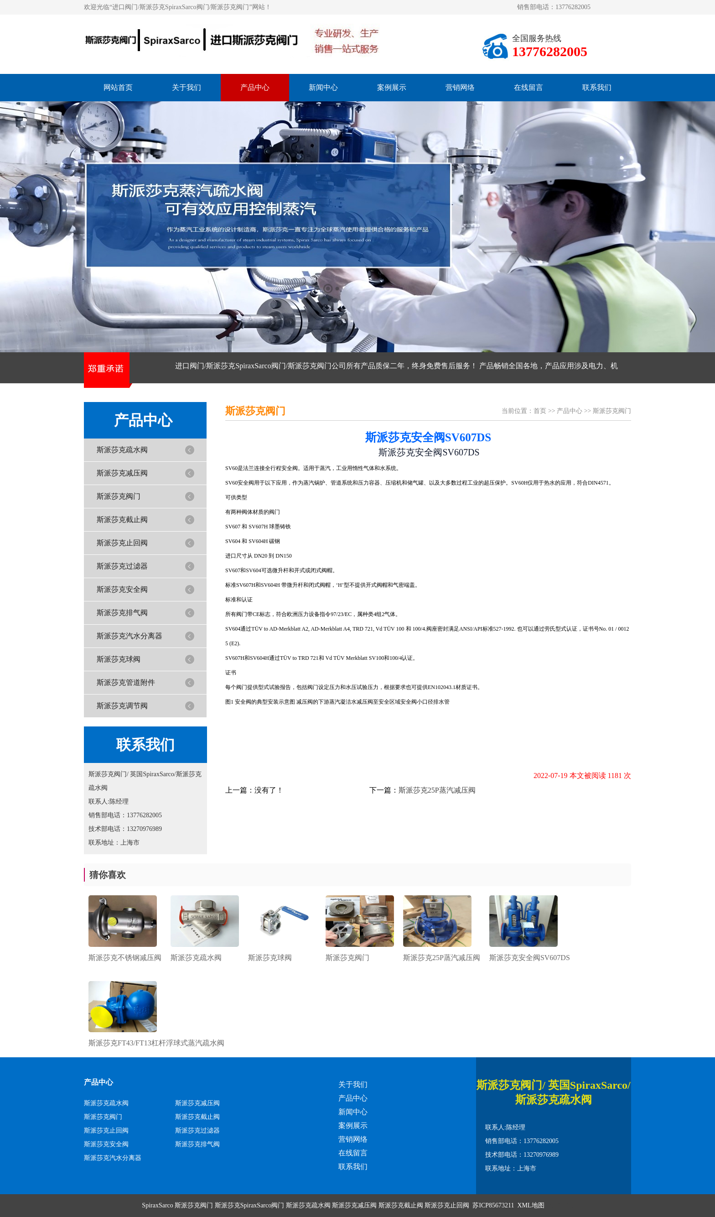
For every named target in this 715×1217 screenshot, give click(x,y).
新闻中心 (323, 87)
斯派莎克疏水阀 (122, 450)
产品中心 (254, 87)
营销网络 (460, 87)
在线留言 (528, 87)
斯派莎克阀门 (118, 496)
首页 (540, 410)
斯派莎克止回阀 (122, 543)
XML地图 (531, 1205)
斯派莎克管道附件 (126, 682)
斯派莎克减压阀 (122, 473)
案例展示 (391, 87)
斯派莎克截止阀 (122, 519)
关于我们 (186, 87)
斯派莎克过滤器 (122, 566)
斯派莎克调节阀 (122, 706)
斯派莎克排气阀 (122, 612)
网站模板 (560, 1205)
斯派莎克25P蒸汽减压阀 (437, 790)
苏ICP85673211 (493, 1205)
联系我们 (596, 87)
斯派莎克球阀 (118, 659)
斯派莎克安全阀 (122, 589)
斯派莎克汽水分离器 (129, 636)
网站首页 (118, 87)
